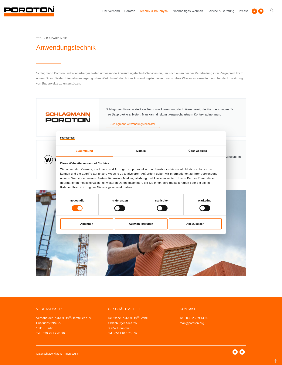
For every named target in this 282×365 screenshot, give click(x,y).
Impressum (71, 354)
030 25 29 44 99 (54, 333)
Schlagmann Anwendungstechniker (132, 124)
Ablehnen (86, 224)
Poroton (129, 11)
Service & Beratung (221, 11)
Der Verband (111, 11)
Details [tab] (141, 151)
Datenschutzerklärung (49, 354)
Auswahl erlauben (141, 224)
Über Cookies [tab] (198, 151)
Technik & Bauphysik (154, 11)
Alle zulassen (195, 224)
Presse (244, 11)
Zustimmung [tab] (84, 151)
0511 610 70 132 (126, 333)
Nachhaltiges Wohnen (188, 11)
